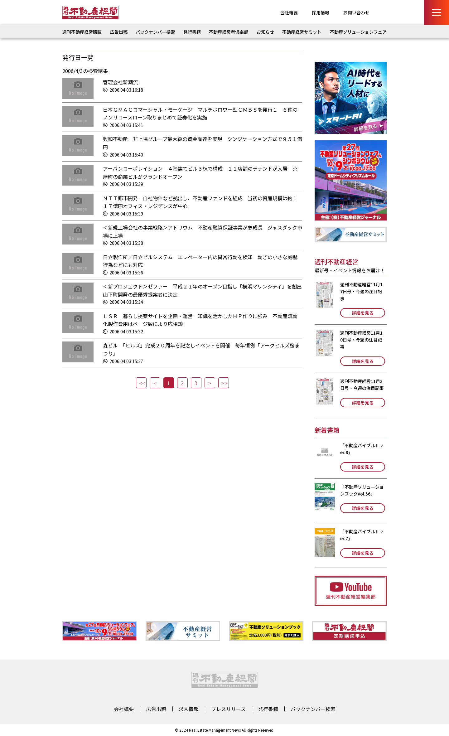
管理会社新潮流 (120, 82)
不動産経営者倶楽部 (228, 32)
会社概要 (289, 12)
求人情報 (189, 708)
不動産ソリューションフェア (358, 32)
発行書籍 (192, 32)
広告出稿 (119, 32)
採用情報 (320, 12)
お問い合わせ (356, 12)
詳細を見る (363, 313)
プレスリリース (228, 708)
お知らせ (265, 32)
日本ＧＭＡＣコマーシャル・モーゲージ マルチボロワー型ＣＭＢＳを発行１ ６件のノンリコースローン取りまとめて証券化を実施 (200, 113)
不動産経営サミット (301, 32)
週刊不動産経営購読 (82, 32)
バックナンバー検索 (155, 32)
